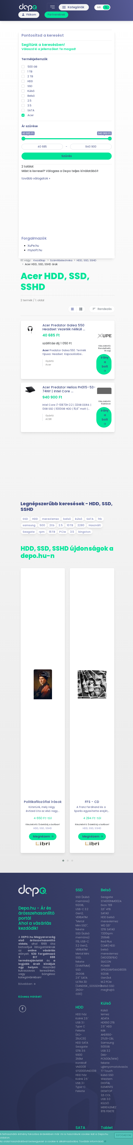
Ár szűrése (30, 126)
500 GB (32, 67)
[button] (63, 856)
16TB (52, 527)
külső (78, 514)
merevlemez (50, 514)
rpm (42, 527)
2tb (51, 520)
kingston (84, 527)
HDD (30, 81)
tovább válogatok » (36, 178)
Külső (31, 91)
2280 (80, 520)
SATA (30, 110)
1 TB (29, 71)
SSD (29, 86)
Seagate (29, 527)
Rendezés (102, 309)
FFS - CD (92, 797)
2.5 (29, 101)
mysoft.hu (34, 250)
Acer (30, 115)
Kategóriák (73, 7)
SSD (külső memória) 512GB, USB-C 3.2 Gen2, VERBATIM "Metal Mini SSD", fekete (83, 908)
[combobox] (99, 7)
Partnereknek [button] (56, 14)
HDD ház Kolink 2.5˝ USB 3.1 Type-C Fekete (82, 1078)
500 (42, 520)
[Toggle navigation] (52, 7)
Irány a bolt (105, 361)
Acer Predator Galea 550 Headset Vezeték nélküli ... (64, 327)
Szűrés (66, 156)
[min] (42, 147)
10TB (70, 520)
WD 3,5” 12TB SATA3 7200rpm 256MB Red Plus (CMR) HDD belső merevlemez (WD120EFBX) (109, 937)
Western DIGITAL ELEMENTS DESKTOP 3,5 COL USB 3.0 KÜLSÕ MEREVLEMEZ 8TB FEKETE (109, 1090)
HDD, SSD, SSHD (42, 823)
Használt (95, 520)
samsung (29, 520)
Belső (31, 96)
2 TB (30, 76)
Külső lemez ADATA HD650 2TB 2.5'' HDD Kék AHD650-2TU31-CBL (108, 1020)
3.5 (29, 105)
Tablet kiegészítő (110, 1125)
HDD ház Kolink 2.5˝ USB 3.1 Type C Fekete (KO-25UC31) (82, 1022)
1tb (100, 514)
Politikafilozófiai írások (43, 797)
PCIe (62, 527)
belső (67, 514)
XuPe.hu (33, 245)
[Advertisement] (67, 207)
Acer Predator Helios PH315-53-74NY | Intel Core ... (69, 387)
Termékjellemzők (35, 59)
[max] (91, 147)
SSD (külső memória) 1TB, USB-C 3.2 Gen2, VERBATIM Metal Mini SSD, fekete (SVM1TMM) (83, 945)
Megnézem (43, 831)
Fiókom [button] (29, 14)
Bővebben (27, 979)
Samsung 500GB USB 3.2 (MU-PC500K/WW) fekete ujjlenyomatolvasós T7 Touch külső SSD (114, 1054)
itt (105, 1141)
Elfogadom (123, 1135)
